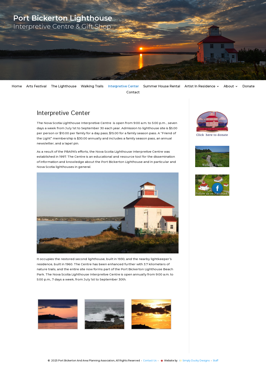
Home (17, 86)
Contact (133, 92)
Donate (248, 86)
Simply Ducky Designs (196, 360)
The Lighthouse (63, 86)
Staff (215, 360)
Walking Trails (92, 86)
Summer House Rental (161, 86)
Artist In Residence (200, 86)
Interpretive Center (123, 86)
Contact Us (149, 360)
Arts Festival (36, 86)
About (229, 86)
